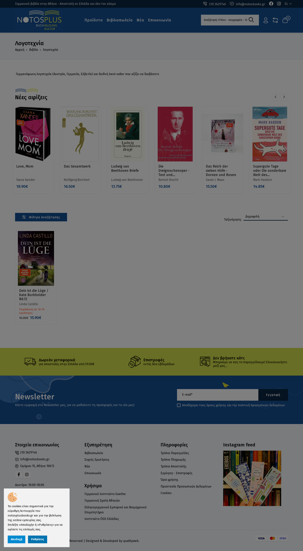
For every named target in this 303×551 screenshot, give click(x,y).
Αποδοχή (16, 539)
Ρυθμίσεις (37, 539)
